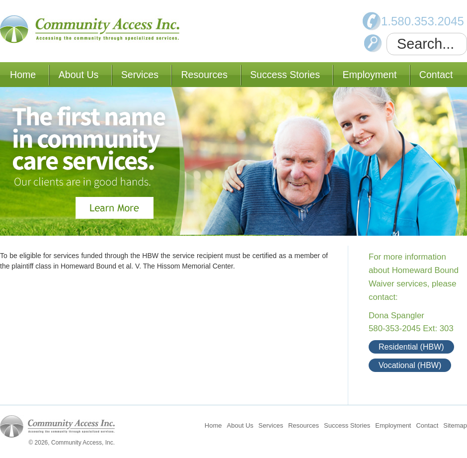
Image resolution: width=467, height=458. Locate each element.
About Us (79, 74)
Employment (369, 74)
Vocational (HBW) (410, 365)
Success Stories (285, 74)
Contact (436, 74)
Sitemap (455, 425)
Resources (204, 74)
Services (139, 74)
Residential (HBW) (411, 347)
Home (23, 74)
